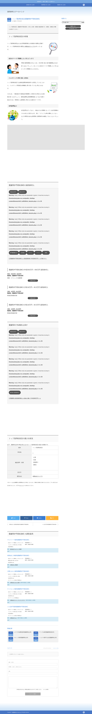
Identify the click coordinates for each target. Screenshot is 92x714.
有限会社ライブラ (30, 46)
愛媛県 (15, 21)
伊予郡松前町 (19, 21)
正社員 (22, 252)
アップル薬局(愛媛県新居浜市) (46, 632)
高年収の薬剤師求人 (15, 392)
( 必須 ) (11, 662)
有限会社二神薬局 (14, 564)
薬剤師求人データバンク (15, 11)
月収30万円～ (22, 192)
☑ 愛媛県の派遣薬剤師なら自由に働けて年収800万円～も (25, 398)
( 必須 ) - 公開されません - (15, 666)
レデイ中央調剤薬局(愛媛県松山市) (22, 632)
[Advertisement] (59, 12)
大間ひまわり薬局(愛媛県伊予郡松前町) (18, 571)
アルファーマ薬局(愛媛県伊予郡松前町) (18, 539)
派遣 (46, 252)
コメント (21, 485)
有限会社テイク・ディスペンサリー (17, 600)
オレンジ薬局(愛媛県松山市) (21, 637)
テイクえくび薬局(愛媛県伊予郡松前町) (18, 589)
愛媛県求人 (73, 26)
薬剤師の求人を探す (30, 4)
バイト (38, 252)
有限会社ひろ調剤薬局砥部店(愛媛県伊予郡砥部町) (18, 524)
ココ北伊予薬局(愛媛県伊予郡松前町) (49, 524)
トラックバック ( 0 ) (47, 648)
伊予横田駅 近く (14, 252)
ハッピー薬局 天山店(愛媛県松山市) (48, 637)
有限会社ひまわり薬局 (15, 582)
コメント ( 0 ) (55, 648)
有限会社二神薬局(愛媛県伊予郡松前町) (18, 555)
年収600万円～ (13, 192)
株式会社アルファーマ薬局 (15, 549)
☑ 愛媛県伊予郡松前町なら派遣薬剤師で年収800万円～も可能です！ (28, 258)
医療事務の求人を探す (46, 4)
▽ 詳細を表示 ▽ (33, 280)
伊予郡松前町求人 (73, 28)
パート (30, 252)
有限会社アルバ (13, 618)
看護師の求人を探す (61, 4)
